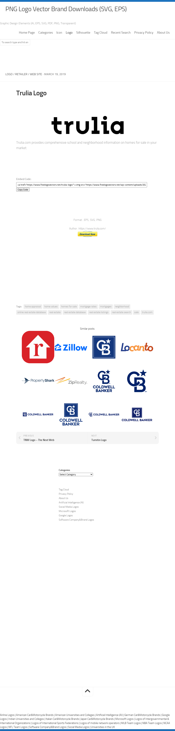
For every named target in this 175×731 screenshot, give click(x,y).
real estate (55, 312)
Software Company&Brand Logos (76, 519)
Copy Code (23, 189)
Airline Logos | (8, 715)
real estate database (75, 312)
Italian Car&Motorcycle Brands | (63, 719)
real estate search (121, 312)
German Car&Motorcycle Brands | (143, 715)
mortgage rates (88, 306)
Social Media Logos (69, 506)
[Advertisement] (87, 58)
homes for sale (69, 306)
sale (136, 312)
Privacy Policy (143, 32)
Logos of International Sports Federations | (56, 723)
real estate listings (98, 312)
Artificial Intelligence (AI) (71, 502)
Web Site (36, 74)
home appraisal (33, 306)
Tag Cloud (100, 32)
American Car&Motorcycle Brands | (35, 715)
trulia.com (147, 312)
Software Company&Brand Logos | (48, 727)
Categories (45, 32)
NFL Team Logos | (18, 727)
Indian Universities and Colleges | (27, 719)
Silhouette (83, 32)
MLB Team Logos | (131, 723)
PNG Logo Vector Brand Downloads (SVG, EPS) (66, 9)
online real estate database (31, 312)
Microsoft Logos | (125, 719)
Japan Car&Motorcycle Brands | (98, 719)
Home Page (27, 32)
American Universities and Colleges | (75, 715)
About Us (163, 32)
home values (51, 306)
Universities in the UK (103, 727)
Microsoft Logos (67, 511)
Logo (69, 32)
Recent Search (121, 32)
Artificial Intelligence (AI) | (110, 715)
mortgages (106, 306)
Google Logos (66, 515)
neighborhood (122, 306)
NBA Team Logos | (152, 723)
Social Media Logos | (79, 727)
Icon (59, 32)
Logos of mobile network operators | (100, 723)
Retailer (21, 74)
